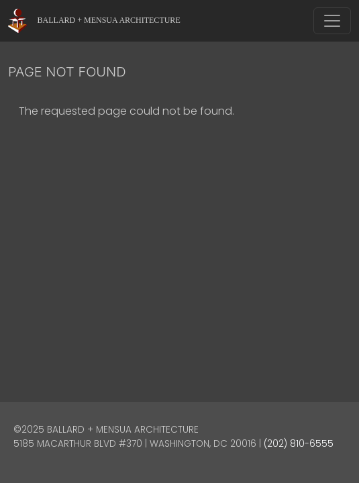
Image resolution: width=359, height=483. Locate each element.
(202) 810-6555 (299, 443)
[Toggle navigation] (332, 20)
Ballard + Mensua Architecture (109, 20)
